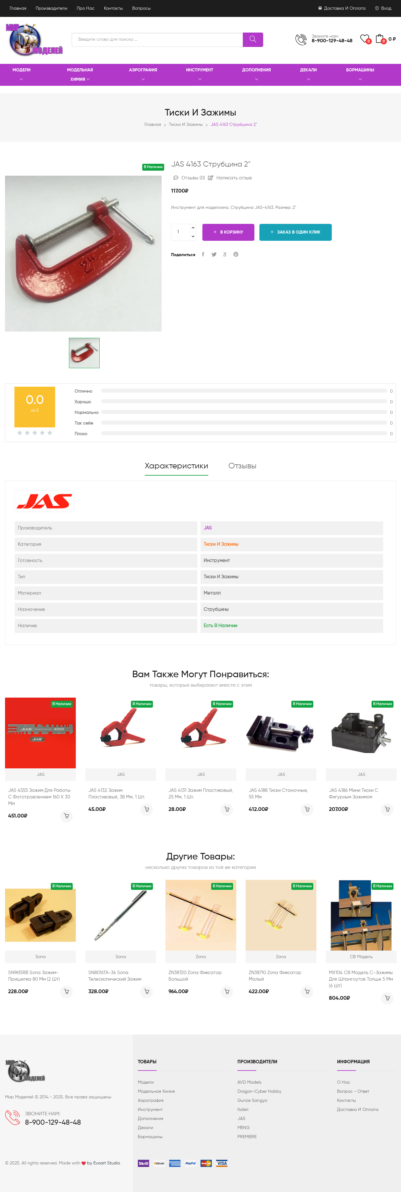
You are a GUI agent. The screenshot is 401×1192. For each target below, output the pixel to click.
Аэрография (143, 75)
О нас (343, 1082)
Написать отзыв (230, 178)
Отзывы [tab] (242, 466)
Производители (51, 8)
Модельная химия (80, 75)
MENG (243, 1128)
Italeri (242, 1109)
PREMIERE (247, 1137)
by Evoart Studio (103, 1163)
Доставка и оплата (342, 8)
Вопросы (141, 8)
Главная (18, 8)
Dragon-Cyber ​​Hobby (259, 1091)
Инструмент (199, 75)
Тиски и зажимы (186, 124)
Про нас (86, 8)
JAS (208, 528)
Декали (308, 75)
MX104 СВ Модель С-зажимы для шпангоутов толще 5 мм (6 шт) (361, 979)
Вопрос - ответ (353, 1091)
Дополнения (256, 75)
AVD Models (249, 1082)
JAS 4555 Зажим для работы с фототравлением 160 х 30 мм (39, 797)
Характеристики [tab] (176, 466)
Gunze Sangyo (252, 1100)
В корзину (228, 232)
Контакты (113, 8)
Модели (21, 75)
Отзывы (189, 178)
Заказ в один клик (295, 232)
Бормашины (360, 75)
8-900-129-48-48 (332, 41)
